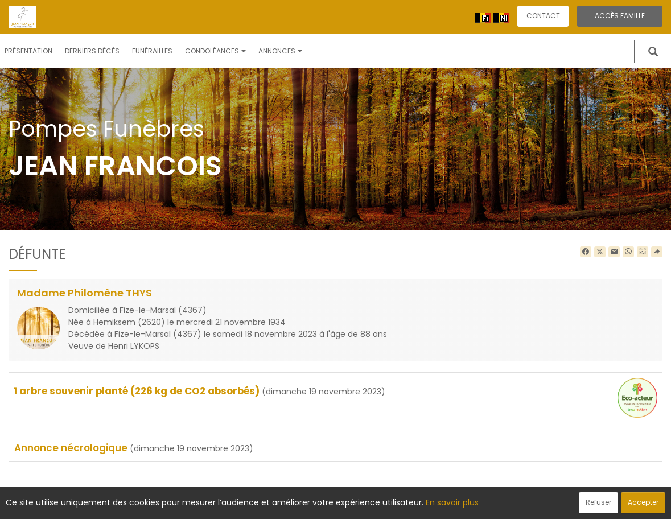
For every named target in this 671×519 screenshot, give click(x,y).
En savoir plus (452, 502)
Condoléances (215, 51)
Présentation (28, 51)
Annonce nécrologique (70, 448)
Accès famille (620, 15)
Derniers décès (92, 51)
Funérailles (152, 51)
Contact (543, 15)
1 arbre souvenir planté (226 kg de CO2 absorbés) (137, 391)
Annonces (280, 51)
